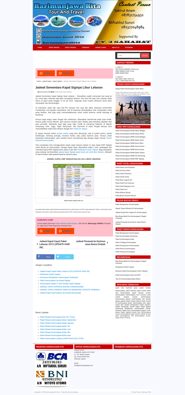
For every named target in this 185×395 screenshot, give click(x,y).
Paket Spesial (70, 47)
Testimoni (129, 47)
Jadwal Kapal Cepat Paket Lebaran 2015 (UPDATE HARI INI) (54, 244)
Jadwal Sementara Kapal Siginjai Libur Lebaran (69, 87)
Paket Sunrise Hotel (123, 170)
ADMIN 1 (46, 73)
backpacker (134, 305)
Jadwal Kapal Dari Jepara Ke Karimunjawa (131, 212)
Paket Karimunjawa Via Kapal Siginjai (55, 280)
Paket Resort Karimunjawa (125, 249)
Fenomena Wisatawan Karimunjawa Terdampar (59, 277)
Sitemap (144, 392)
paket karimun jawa (133, 291)
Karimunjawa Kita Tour (53, 392)
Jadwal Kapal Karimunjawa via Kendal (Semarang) (60, 293)
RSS (149, 392)
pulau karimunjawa (135, 303)
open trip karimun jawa (126, 288)
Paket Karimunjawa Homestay (127, 236)
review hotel (145, 291)
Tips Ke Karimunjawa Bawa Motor (128, 279)
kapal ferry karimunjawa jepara (134, 310)
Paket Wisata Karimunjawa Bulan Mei (55, 332)
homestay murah (127, 307)
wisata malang (124, 318)
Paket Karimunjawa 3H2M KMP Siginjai (130, 159)
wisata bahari (136, 301)
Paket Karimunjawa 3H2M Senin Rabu (129, 143)
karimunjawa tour (132, 295)
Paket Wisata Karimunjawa (66, 223)
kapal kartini (135, 314)
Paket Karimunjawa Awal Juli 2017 (128, 275)
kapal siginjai (57, 81)
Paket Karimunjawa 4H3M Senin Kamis (130, 149)
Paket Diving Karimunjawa (125, 252)
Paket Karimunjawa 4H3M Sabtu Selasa (130, 153)
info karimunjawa (123, 293)
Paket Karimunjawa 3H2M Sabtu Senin (130, 140)
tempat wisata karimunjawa (137, 297)
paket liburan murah (141, 293)
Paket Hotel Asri (121, 189)
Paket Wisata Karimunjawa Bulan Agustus (57, 323)
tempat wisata (62, 133)
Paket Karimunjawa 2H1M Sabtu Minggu (130, 131)
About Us (115, 47)
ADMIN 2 (65, 73)
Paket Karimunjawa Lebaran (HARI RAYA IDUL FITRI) (62, 338)
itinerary (119, 310)
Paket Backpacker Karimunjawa (127, 204)
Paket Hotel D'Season (124, 174)
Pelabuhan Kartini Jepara (88, 150)
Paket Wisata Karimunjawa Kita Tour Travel (57, 317)
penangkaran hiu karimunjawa (132, 316)
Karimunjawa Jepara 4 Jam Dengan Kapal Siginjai (60, 284)
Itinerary (85, 47)
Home (40, 47)
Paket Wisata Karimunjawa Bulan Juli (55, 326)
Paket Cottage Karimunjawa (126, 242)
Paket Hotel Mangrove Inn (125, 186)
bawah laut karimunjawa (141, 312)
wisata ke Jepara (80, 129)
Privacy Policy (136, 392)
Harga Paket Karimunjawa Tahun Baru (130, 89)
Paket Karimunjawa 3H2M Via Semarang (130, 156)
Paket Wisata (54, 47)
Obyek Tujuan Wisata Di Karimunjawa (129, 208)
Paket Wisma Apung (123, 192)
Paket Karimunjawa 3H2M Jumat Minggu (130, 137)
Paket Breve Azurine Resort (126, 196)
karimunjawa (120, 295)
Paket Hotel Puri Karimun (125, 183)
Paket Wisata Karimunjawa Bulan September (58, 320)
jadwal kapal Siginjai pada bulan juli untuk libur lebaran (81, 152)
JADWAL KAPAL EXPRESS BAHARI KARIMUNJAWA (62, 287)
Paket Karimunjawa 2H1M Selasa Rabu (130, 134)
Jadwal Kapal (100, 47)
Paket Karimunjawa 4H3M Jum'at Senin (130, 146)
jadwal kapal (47, 81)
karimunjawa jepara (123, 299)
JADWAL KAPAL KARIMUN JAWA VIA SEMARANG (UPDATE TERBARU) (70, 290)
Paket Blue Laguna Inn (124, 180)
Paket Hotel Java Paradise (125, 167)
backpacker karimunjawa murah (138, 308)
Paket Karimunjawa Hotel (125, 239)
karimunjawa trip (138, 299)
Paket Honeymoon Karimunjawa (127, 245)
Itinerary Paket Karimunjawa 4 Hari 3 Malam (132, 271)
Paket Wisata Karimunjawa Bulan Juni (55, 329)
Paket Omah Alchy (122, 177)
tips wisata (125, 305)
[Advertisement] (82, 57)
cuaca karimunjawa (123, 314)
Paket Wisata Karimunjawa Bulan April (55, 335)
